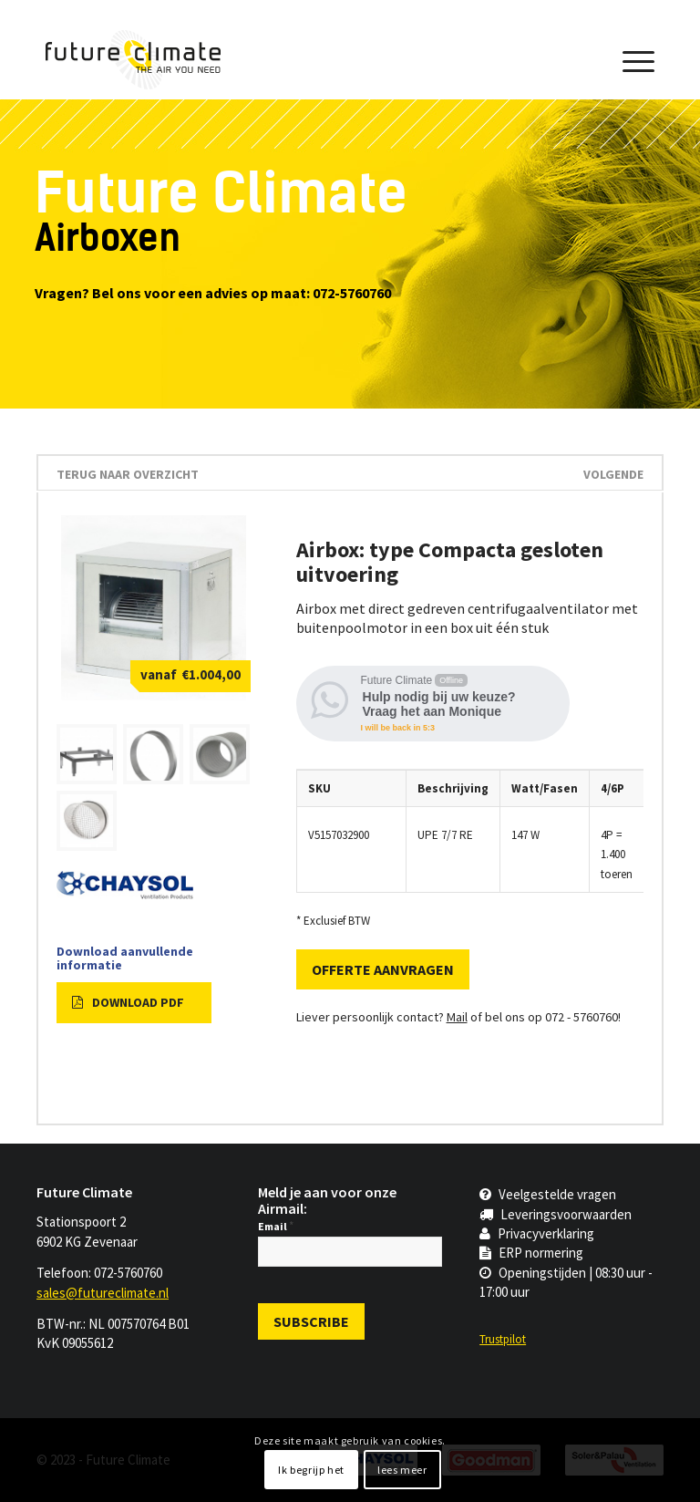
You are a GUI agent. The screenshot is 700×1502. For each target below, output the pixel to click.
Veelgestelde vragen (547, 1194)
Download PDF (128, 1002)
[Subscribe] (311, 1321)
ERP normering (531, 1252)
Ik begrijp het (311, 1469)
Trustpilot (502, 1339)
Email (275, 1226)
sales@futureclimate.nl (102, 1292)
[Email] (350, 1252)
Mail (457, 1017)
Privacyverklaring (536, 1233)
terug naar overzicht (128, 474)
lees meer (402, 1469)
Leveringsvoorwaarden (555, 1214)
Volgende (613, 474)
